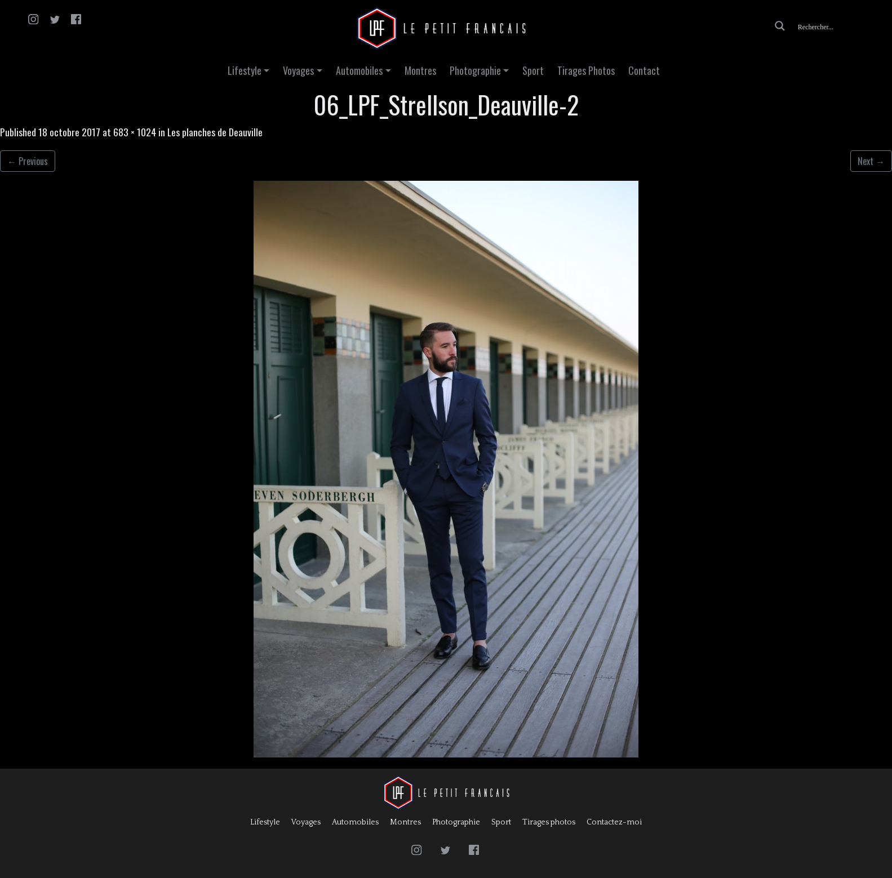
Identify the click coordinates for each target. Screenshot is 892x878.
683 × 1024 (134, 131)
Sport (533, 70)
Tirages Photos (586, 70)
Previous (27, 161)
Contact (644, 70)
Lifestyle (244, 70)
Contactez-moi (614, 822)
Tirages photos (548, 822)
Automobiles (359, 70)
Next (871, 161)
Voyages (298, 70)
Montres (420, 70)
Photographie (475, 70)
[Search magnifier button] (779, 25)
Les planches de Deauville (215, 131)
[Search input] (839, 25)
